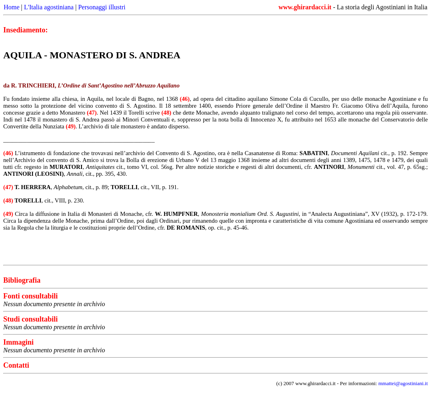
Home (11, 7)
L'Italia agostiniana (48, 7)
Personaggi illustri (102, 7)
